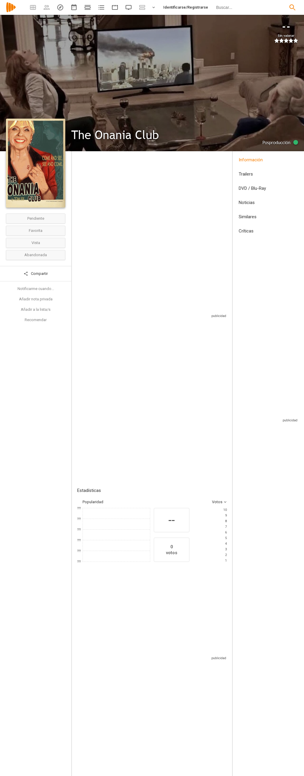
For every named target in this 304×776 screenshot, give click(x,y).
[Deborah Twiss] (166, 671)
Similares (247, 216)
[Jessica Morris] (95, 671)
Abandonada (35, 255)
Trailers (246, 174)
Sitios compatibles (163, 317)
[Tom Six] (120, 734)
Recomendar (36, 320)
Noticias (247, 202)
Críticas (246, 231)
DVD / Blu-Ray (252, 188)
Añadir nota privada (36, 299)
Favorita (35, 230)
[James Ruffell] (120, 772)
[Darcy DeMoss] (130, 671)
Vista (35, 242)
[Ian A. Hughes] (198, 772)
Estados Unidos (84, 201)
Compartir (35, 273)
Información (251, 159)
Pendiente (35, 218)
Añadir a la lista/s (35, 309)
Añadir (121, 396)
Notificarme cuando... (36, 288)
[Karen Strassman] (202, 671)
